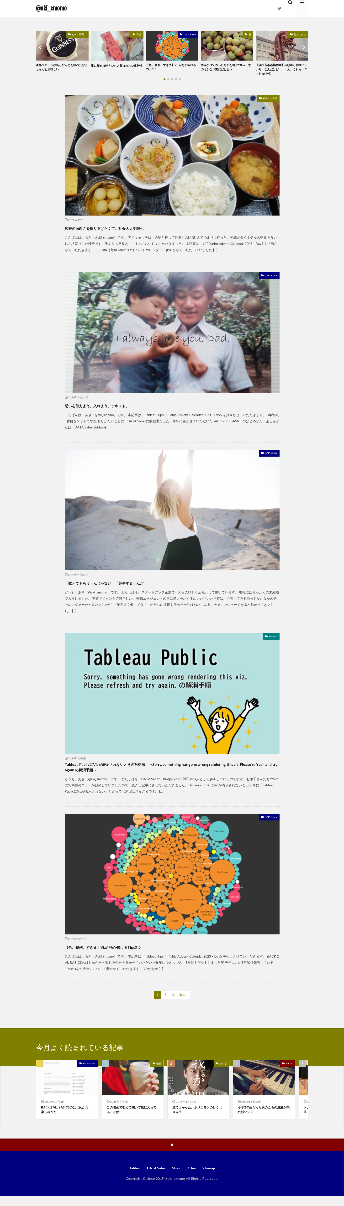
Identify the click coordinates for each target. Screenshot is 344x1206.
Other (193, 1177)
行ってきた (300, 34)
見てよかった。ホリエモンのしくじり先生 (197, 1118)
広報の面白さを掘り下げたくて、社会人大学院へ (129, 229)
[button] (41, 48)
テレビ (223, 1071)
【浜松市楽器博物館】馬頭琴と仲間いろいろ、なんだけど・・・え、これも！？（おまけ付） (281, 70)
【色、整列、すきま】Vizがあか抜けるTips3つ (172, 67)
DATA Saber (190, 34)
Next (182, 1002)
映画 (158, 1071)
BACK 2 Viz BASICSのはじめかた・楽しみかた (66, 1118)
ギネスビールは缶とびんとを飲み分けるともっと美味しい (61, 67)
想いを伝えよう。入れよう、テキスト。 (118, 407)
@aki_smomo (51, 8)
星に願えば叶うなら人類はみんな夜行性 (116, 67)
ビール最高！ (79, 34)
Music (289, 1071)
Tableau (271, 639)
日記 (138, 34)
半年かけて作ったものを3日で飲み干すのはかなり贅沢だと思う (227, 67)
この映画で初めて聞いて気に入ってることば (132, 1118)
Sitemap (211, 1177)
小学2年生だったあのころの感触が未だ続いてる (262, 1118)
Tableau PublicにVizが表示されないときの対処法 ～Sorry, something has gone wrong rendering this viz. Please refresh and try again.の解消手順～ (169, 772)
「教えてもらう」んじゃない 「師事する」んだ (129, 584)
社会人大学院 (267, 101)
